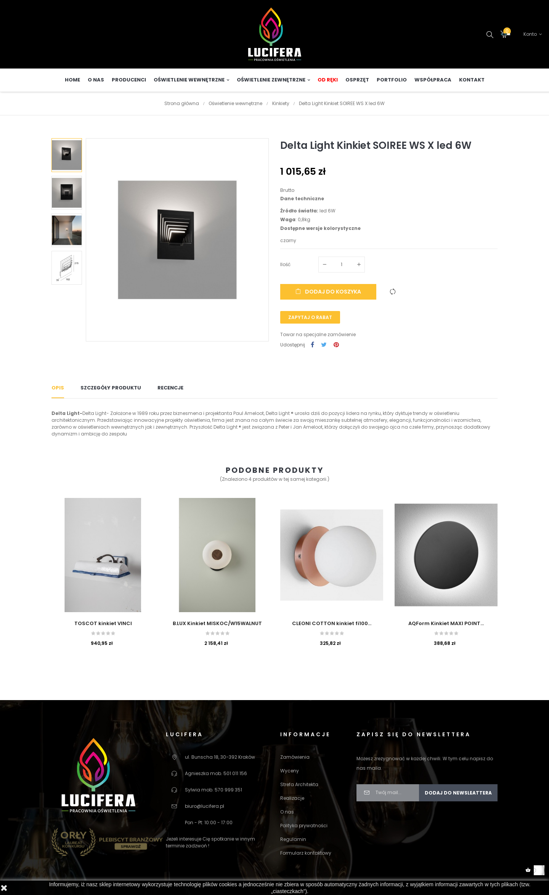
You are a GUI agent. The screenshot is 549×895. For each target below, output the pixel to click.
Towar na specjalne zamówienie (318, 334)
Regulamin (293, 839)
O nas (287, 811)
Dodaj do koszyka (328, 291)
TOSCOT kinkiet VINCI (103, 623)
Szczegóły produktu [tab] (110, 387)
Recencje (170, 387)
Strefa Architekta (299, 784)
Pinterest (336, 344)
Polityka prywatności (303, 825)
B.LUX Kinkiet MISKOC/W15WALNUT (217, 623)
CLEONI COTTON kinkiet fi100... (331, 623)
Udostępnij (312, 344)
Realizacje (292, 797)
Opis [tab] (57, 387)
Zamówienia (295, 756)
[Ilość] (341, 264)
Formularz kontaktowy (305, 852)
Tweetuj (324, 344)
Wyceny (289, 770)
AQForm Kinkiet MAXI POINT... (446, 623)
